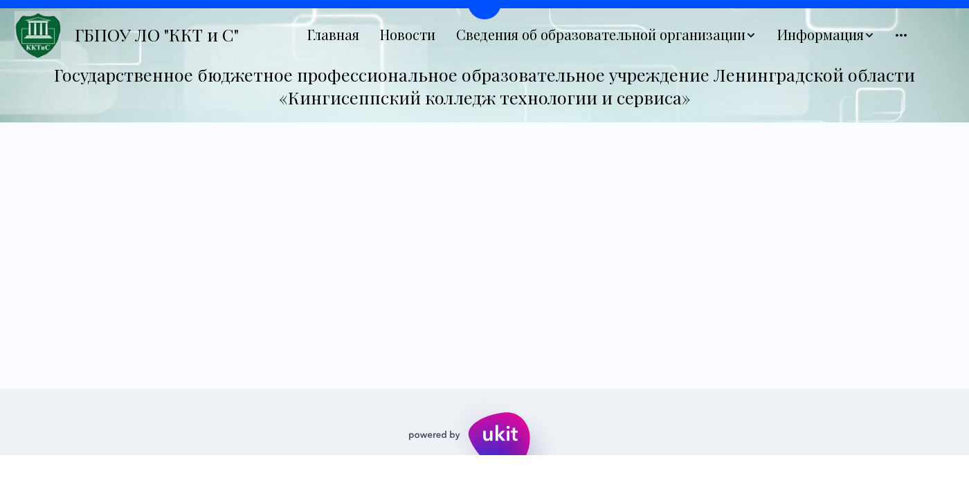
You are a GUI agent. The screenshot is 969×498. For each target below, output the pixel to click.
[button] (606, 35)
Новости (407, 35)
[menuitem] (333, 35)
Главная (333, 35)
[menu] (607, 35)
